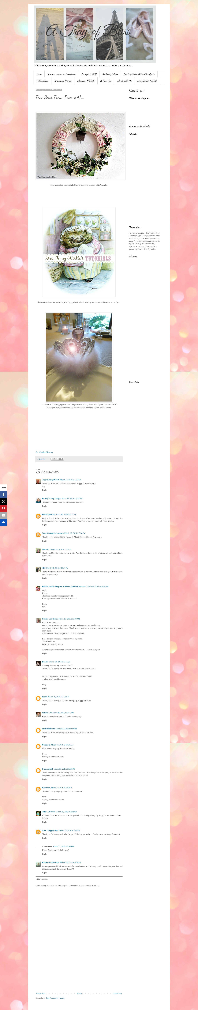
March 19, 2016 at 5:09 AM (69, 619)
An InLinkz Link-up (44, 452)
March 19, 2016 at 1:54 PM (64, 769)
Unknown (46, 745)
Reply (44, 490)
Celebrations (43, 80)
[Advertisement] (79, 969)
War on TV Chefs (86, 80)
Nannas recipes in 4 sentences (61, 74)
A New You (105, 80)
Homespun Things (62, 80)
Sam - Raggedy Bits (50, 830)
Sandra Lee (47, 713)
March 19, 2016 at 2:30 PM (61, 788)
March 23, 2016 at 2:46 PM (69, 830)
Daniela (45, 662)
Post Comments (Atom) (55, 998)
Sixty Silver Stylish (147, 80)
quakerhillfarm (48, 729)
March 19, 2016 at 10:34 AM (62, 745)
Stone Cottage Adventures (53, 533)
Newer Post (40, 994)
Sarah (44, 697)
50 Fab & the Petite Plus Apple (139, 74)
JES (44, 568)
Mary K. (45, 549)
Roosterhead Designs (50, 862)
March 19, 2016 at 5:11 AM (59, 662)
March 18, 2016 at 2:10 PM (71, 498)
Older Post (118, 994)
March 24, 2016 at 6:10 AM (70, 862)
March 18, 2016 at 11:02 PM (98, 587)
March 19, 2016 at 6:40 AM (66, 729)
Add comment (42, 879)
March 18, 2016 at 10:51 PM (57, 568)
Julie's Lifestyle (48, 812)
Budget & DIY (89, 74)
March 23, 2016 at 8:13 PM (63, 846)
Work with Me (124, 80)
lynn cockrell (47, 769)
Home (39, 74)
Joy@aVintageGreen (50, 480)
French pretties (48, 514)
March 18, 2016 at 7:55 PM (60, 549)
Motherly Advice (110, 74)
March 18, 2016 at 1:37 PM (70, 480)
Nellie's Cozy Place (50, 619)
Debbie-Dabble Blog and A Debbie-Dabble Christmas (64, 587)
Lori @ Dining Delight (51, 498)
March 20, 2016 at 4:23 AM (66, 812)
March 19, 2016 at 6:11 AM (63, 713)
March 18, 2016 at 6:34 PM (74, 533)
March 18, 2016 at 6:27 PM (66, 514)
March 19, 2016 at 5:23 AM (58, 697)
